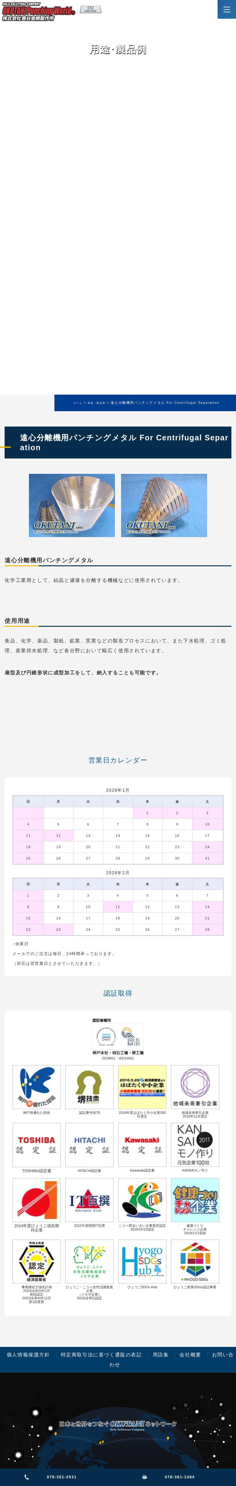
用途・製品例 (96, 403)
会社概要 (190, 1354)
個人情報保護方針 (28, 1354)
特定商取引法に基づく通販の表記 (101, 1354)
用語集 (161, 1354)
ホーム (77, 403)
